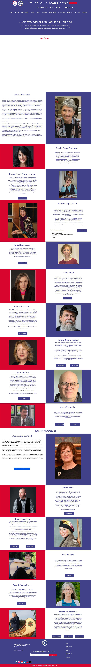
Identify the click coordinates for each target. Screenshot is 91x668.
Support (67, 649)
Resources (68, 657)
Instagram (26, 597)
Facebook (20, 597)
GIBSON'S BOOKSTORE (57, 232)
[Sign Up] (53, 655)
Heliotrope (21, 127)
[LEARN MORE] (22, 198)
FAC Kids (67, 656)
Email (31, 653)
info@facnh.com (20, 650)
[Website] (82, 230)
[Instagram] (19, 662)
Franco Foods (68, 651)
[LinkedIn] (24, 662)
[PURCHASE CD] (30, 546)
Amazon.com (6, 126)
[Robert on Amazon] (22, 333)
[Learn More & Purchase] (22, 469)
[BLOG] (75, 424)
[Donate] (73, 3)
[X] (30, 662)
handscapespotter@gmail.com (14, 131)
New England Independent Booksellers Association (62, 234)
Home (67, 643)
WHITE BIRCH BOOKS (57, 233)
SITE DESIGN (54, 665)
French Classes (69, 646)
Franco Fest (68, 650)
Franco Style (68, 654)
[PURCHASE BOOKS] (74, 365)
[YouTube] (22, 662)
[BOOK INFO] (79, 636)
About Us (67, 644)
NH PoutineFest (69, 653)
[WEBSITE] (24, 398)
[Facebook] (16, 662)
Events (67, 647)
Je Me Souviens (22, 130)
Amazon (53, 237)
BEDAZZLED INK (55, 235)
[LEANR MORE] (69, 513)
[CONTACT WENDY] (21, 603)
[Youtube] (27, 662)
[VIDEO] (68, 636)
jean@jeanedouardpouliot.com (27, 390)
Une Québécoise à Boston (61, 159)
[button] (72, 7)
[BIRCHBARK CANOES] (56, 636)
